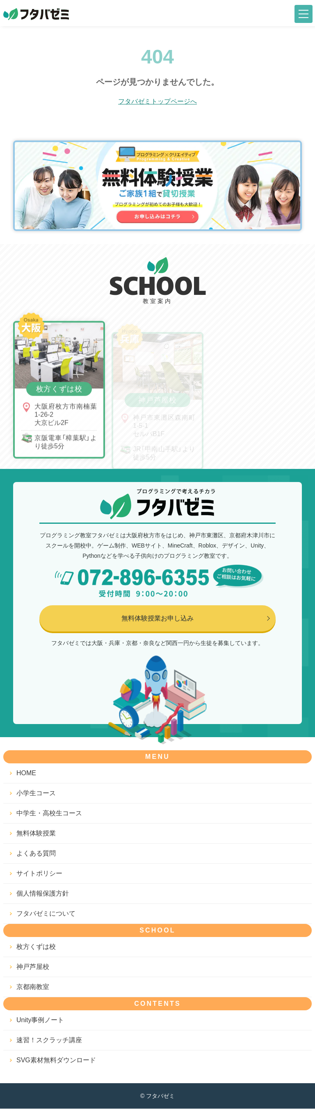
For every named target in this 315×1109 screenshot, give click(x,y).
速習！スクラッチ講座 (49, 1040)
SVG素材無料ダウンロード (56, 1060)
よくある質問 (36, 853)
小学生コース (36, 793)
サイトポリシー (39, 873)
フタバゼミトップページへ (157, 101)
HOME (26, 773)
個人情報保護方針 (42, 893)
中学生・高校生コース (49, 813)
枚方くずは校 (36, 947)
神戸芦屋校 (32, 967)
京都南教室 (32, 987)
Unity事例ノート (40, 1020)
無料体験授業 (36, 833)
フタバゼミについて (45, 913)
